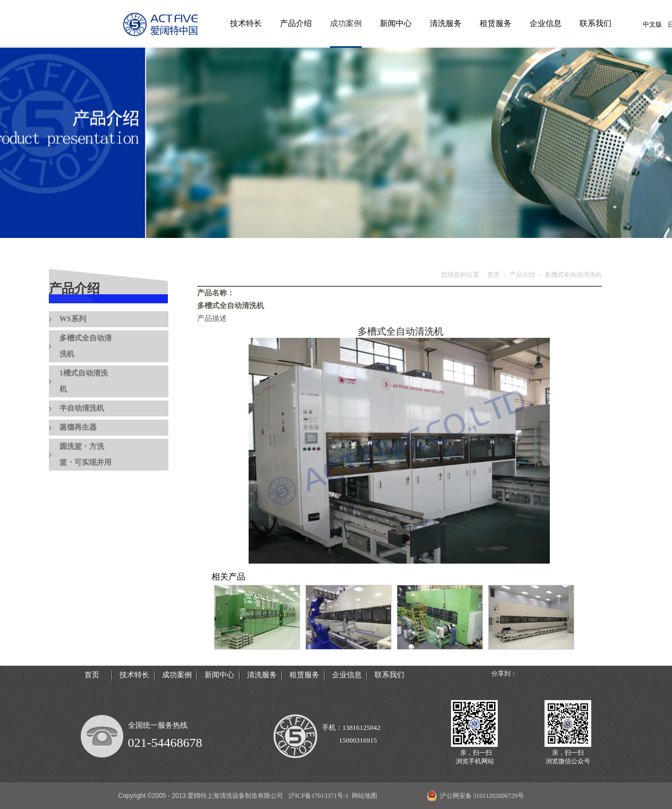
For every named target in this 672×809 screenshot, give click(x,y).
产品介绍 (522, 274)
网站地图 (362, 795)
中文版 (652, 24)
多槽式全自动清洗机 (573, 274)
